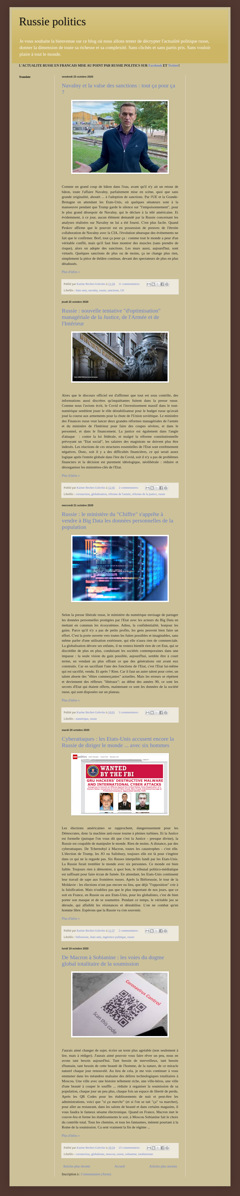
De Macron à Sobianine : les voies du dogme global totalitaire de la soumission (113, 960)
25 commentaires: (130, 1147)
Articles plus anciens (163, 1166)
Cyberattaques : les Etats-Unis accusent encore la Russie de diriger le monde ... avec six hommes (118, 742)
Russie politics (52, 21)
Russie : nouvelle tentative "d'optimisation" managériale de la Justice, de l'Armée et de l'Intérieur (111, 317)
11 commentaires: (130, 284)
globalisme (97, 1154)
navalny (93, 290)
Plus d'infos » (71, 272)
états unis (81, 290)
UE (122, 290)
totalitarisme (145, 1154)
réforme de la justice (144, 494)
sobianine (131, 1154)
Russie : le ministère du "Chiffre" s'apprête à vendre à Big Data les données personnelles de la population (117, 520)
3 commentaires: (129, 712)
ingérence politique (114, 937)
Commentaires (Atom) (96, 1174)
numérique (82, 718)
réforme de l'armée (119, 494)
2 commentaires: (129, 487)
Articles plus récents (76, 1166)
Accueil (120, 1166)
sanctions (113, 290)
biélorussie (82, 937)
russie (102, 290)
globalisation (99, 494)
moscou (110, 1154)
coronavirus (83, 494)
